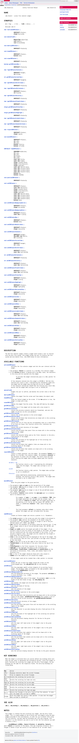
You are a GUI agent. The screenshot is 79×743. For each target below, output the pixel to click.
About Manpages (14, 3)
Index (6, 3)
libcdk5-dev (14, 5)
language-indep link (65, 9)
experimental (8, 5)
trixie (61, 25)
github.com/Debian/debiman (20, 740)
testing (62, 27)
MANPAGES (6, 0)
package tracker (64, 12)
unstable (62, 29)
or (13, 462)
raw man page (64, 14)
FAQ (21, 3)
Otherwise (12, 473)
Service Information (29, 3)
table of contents (65, 18)
